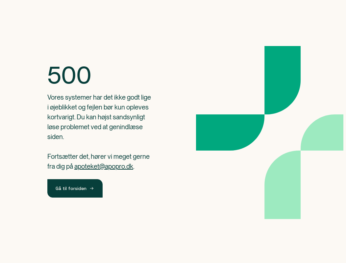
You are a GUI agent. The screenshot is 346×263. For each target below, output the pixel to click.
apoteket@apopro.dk (103, 166)
